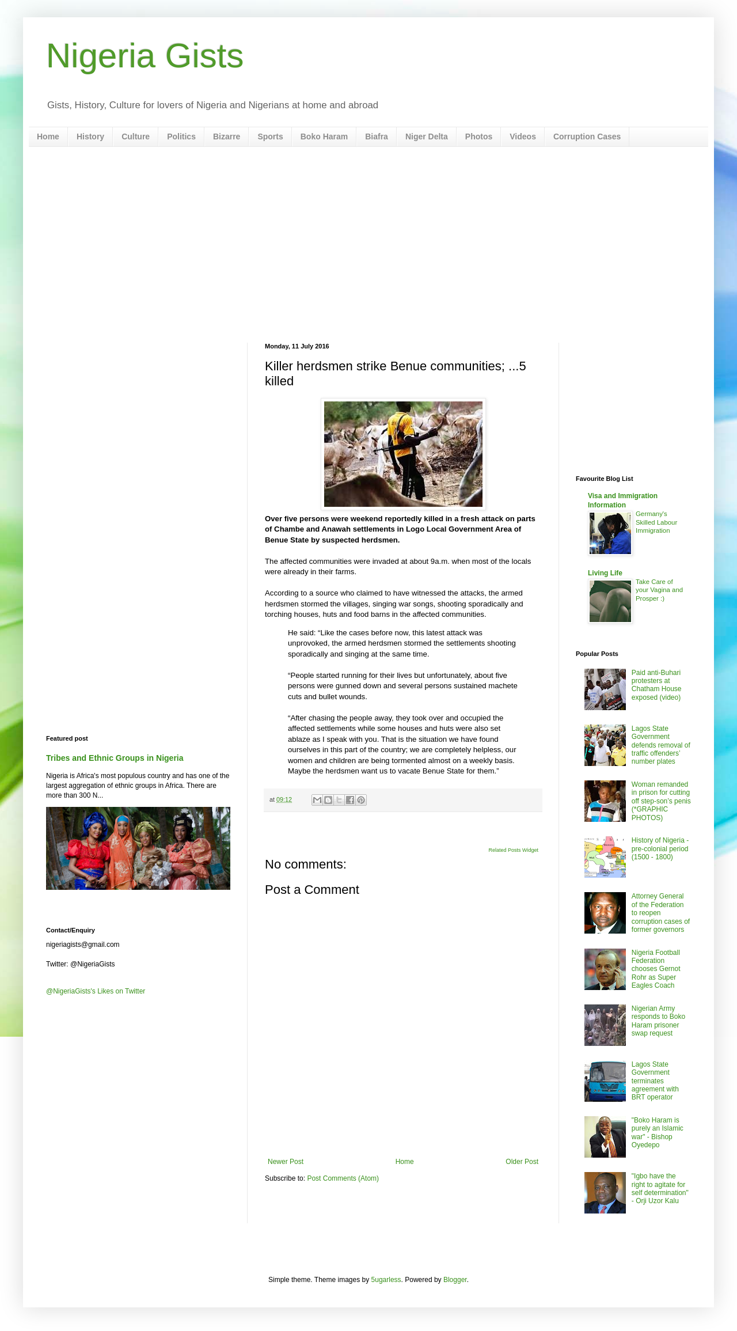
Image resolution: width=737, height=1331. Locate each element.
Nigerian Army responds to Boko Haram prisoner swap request (658, 1020)
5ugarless (386, 1280)
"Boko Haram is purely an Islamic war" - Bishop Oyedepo (657, 1132)
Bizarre (226, 136)
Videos (523, 136)
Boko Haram (324, 136)
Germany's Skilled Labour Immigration (656, 522)
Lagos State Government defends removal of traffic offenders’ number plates (661, 745)
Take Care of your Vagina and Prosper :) (659, 590)
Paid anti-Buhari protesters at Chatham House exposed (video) (657, 685)
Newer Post (285, 1162)
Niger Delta (426, 136)
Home (48, 136)
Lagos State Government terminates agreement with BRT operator (655, 1081)
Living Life (605, 573)
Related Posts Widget (513, 850)
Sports (270, 136)
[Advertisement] (368, 244)
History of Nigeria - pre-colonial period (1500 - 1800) (660, 848)
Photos (478, 136)
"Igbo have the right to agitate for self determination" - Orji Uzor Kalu (660, 1188)
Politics (181, 136)
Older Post (522, 1162)
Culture (135, 136)
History (90, 136)
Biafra (376, 136)
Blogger (455, 1280)
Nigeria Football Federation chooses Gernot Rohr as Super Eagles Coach (656, 969)
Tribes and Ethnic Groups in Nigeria (115, 758)
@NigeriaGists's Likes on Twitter (95, 991)
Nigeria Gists (145, 55)
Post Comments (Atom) (343, 1178)
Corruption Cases (587, 136)
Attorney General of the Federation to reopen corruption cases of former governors (661, 913)
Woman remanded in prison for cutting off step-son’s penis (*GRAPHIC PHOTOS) (661, 801)
